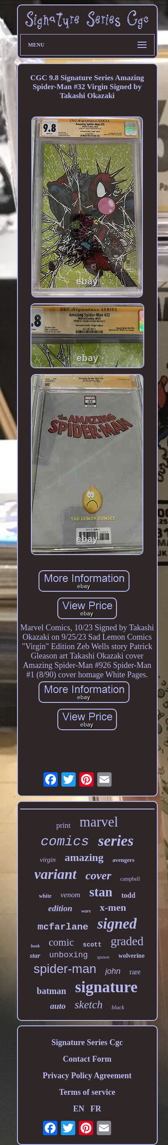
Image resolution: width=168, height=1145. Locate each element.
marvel (99, 822)
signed (117, 924)
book (35, 945)
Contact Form (87, 1059)
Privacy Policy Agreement (87, 1075)
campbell (130, 879)
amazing (84, 857)
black (118, 1007)
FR (95, 1108)
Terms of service (87, 1092)
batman (51, 991)
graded (127, 941)
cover (99, 875)
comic (61, 942)
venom (70, 895)
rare (135, 972)
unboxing (68, 955)
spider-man (65, 969)
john (113, 971)
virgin (48, 859)
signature (106, 987)
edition (60, 908)
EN (78, 1108)
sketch (89, 1005)
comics (65, 841)
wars (85, 910)
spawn (103, 957)
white (45, 896)
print (63, 825)
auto (58, 1006)
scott (92, 944)
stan (100, 892)
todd (128, 895)
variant (55, 874)
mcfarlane (63, 927)
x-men (113, 907)
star (35, 955)
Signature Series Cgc (87, 1042)
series (116, 840)
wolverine (131, 955)
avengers (123, 860)
